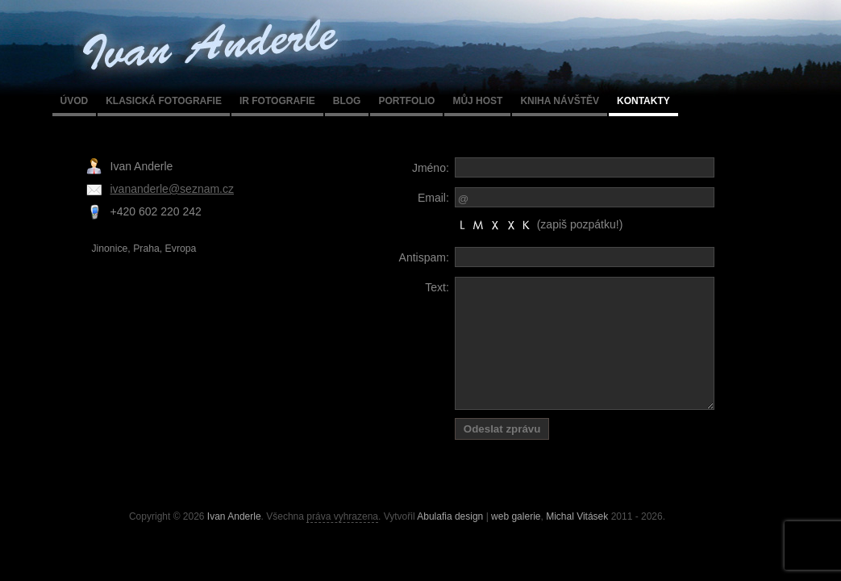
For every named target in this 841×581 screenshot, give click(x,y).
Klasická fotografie (164, 101)
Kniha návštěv (559, 101)
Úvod (74, 101)
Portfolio (406, 101)
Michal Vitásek (577, 516)
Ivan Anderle (234, 516)
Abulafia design (450, 516)
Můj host (477, 101)
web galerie (515, 516)
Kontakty (643, 101)
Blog (347, 101)
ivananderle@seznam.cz (172, 188)
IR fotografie (277, 101)
